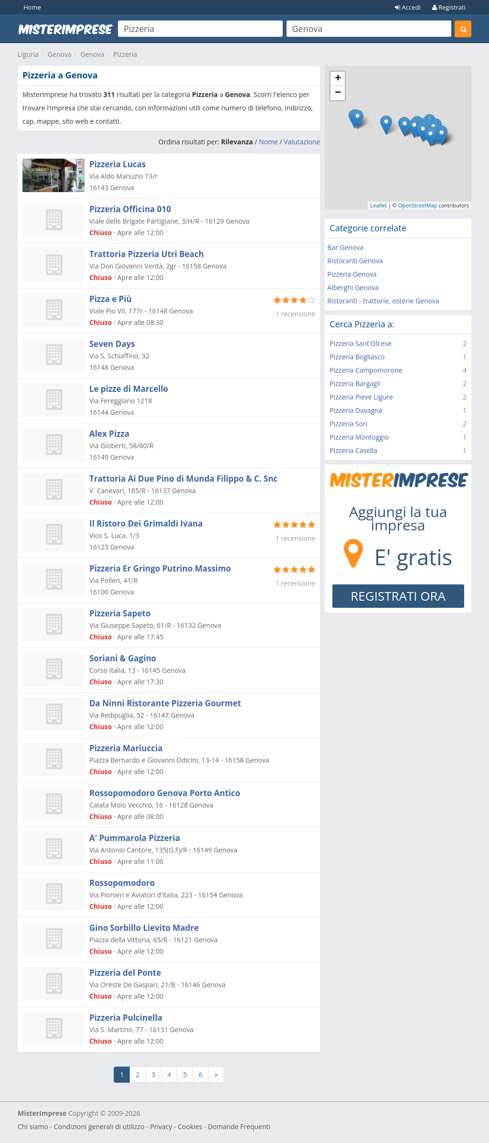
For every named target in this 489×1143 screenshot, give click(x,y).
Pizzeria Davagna (356, 410)
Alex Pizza (109, 433)
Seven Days (112, 343)
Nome (268, 141)
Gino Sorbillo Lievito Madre (144, 927)
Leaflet (378, 205)
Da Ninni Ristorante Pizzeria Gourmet (165, 703)
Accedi (408, 7)
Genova (60, 54)
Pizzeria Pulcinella (125, 1017)
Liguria (28, 54)
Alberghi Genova (353, 287)
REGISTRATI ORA (398, 595)
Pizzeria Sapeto (119, 613)
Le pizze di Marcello (128, 388)
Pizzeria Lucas (117, 164)
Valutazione (302, 141)
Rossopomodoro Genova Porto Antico (164, 792)
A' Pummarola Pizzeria (134, 837)
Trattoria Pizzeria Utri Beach (146, 253)
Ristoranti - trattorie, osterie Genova (383, 300)
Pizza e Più (110, 298)
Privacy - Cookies (176, 1126)
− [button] (338, 93)
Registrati (449, 7)
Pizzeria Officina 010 (130, 209)
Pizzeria (125, 54)
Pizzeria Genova (351, 274)
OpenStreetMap (417, 205)
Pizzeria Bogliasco (357, 356)
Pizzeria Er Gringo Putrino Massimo (160, 568)
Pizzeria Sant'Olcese (360, 343)
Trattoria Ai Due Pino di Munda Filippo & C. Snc (183, 478)
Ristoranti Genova (355, 260)
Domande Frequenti (239, 1126)
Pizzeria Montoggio (359, 437)
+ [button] (338, 79)
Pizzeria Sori (348, 423)
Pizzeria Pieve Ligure (361, 396)
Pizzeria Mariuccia (125, 748)
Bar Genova (345, 247)
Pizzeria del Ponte (125, 972)
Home (32, 7)
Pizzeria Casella (353, 450)
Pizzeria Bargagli (355, 383)
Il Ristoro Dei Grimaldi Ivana (146, 523)
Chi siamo (33, 1126)
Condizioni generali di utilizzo (99, 1126)
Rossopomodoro (122, 882)
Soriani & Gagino (122, 658)
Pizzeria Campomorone (366, 370)
